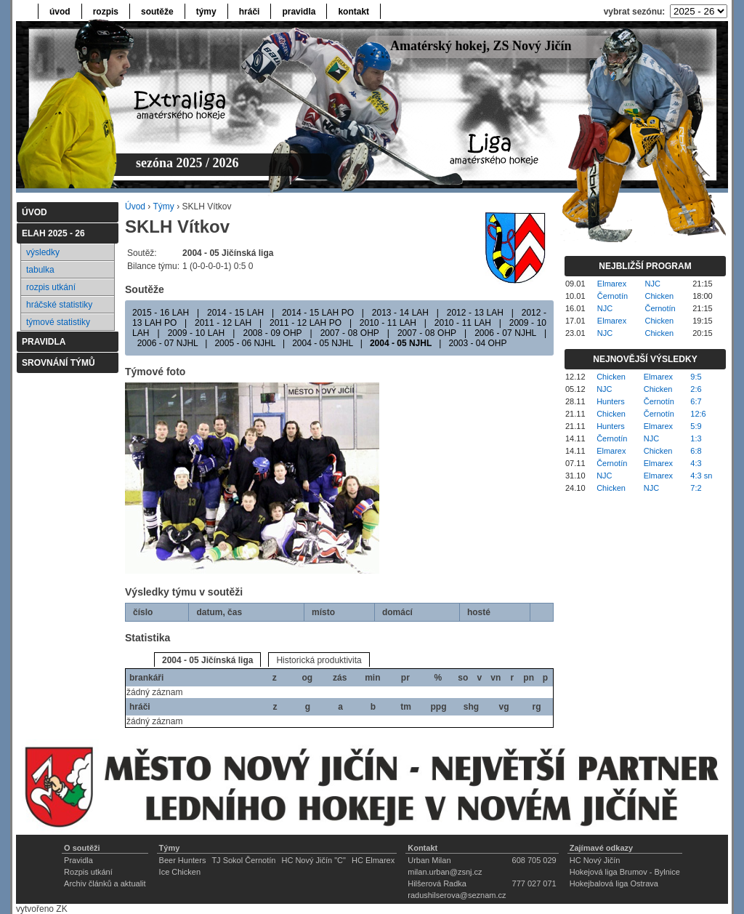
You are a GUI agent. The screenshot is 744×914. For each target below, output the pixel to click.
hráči (249, 12)
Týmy (163, 206)
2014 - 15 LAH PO (318, 313)
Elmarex (611, 283)
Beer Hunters (182, 860)
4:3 (695, 463)
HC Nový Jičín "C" (313, 860)
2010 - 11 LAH (388, 323)
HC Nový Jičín (595, 860)
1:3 (695, 438)
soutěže (157, 12)
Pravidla (78, 860)
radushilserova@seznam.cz (457, 895)
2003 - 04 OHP (477, 343)
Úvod (135, 206)
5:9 (695, 426)
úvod (59, 12)
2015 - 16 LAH (160, 313)
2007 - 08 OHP (349, 333)
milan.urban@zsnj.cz (445, 871)
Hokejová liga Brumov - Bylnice (625, 871)
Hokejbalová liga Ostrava (614, 883)
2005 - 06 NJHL (244, 343)
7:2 (695, 488)
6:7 (695, 401)
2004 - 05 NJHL (322, 343)
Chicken (659, 296)
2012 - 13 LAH (475, 313)
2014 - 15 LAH (235, 313)
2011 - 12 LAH (223, 323)
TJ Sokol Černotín (243, 860)
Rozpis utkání (88, 871)
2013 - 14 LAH (400, 313)
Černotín (612, 296)
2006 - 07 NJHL (505, 333)
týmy (206, 12)
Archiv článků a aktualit (105, 883)
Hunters (611, 401)
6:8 (695, 450)
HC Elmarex (373, 860)
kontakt (353, 12)
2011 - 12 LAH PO (305, 323)
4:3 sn (701, 475)
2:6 (695, 389)
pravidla (298, 12)
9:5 (695, 376)
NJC (652, 283)
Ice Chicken (180, 871)
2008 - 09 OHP (272, 333)
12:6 (697, 413)
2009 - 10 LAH (196, 333)
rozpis (105, 12)
